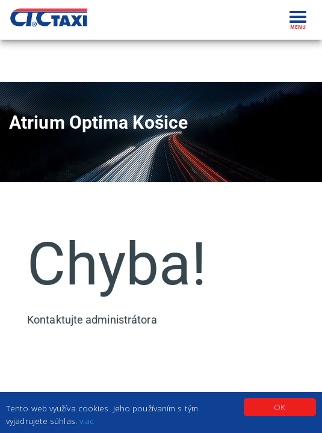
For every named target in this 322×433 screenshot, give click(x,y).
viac (86, 420)
